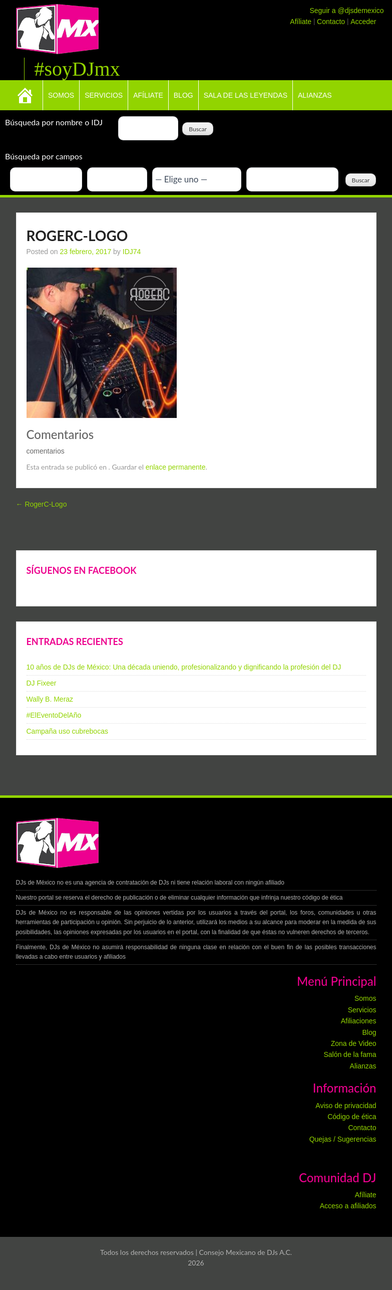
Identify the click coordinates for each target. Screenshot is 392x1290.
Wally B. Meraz (50, 699)
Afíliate (301, 22)
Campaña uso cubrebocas (67, 731)
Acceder (363, 22)
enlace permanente (176, 467)
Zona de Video (353, 1043)
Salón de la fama (349, 1054)
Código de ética (351, 1117)
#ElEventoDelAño (54, 715)
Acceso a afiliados (348, 1206)
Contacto (332, 22)
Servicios (104, 95)
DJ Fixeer (42, 683)
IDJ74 (132, 252)
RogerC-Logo (41, 504)
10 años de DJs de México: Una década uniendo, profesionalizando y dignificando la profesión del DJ (184, 667)
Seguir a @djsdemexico (346, 11)
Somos (61, 95)
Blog (183, 95)
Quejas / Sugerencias (342, 1139)
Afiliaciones (358, 1021)
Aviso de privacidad (345, 1106)
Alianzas (315, 95)
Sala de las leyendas (245, 95)
